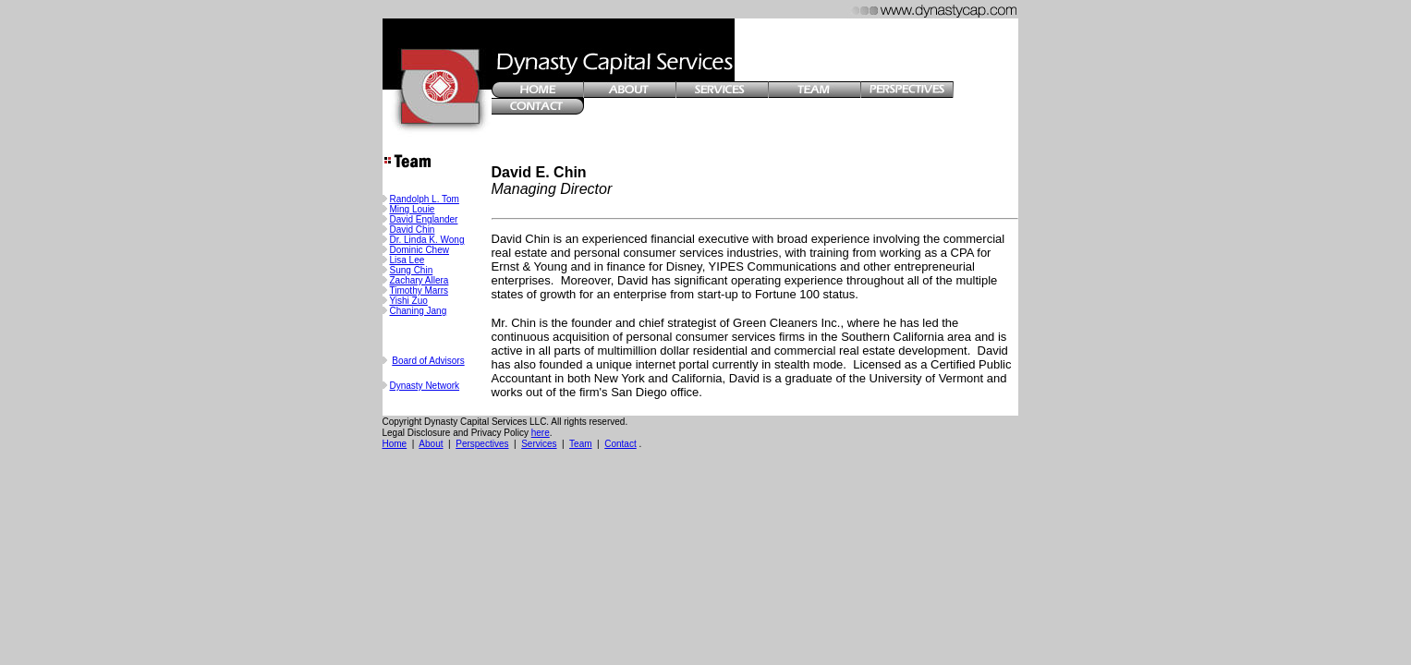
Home (395, 444)
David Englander (424, 219)
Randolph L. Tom (424, 199)
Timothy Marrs (419, 290)
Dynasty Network (425, 386)
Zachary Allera (419, 280)
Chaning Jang (418, 311)
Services (538, 444)
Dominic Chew (419, 250)
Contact (620, 444)
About (431, 444)
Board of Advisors (428, 361)
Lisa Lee (407, 260)
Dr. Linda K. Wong (427, 240)
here (540, 433)
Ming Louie (412, 209)
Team (580, 444)
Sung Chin (411, 270)
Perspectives (482, 444)
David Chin (412, 229)
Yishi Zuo (409, 301)
